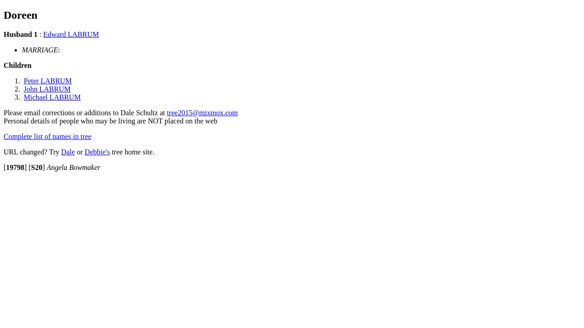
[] (15, 167)
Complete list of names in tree (47, 136)
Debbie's (97, 152)
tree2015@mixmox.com (202, 113)
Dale (68, 152)
